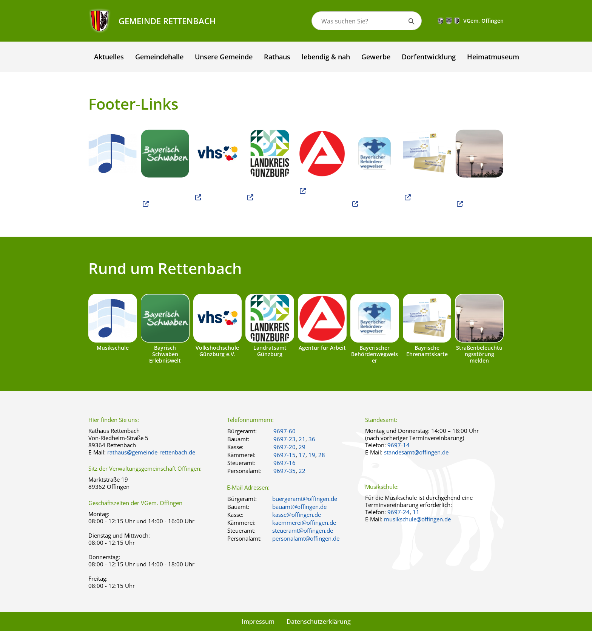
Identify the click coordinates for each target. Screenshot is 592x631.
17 (302, 455)
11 (416, 512)
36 (311, 439)
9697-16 (284, 463)
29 (302, 447)
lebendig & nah (326, 56)
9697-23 (284, 439)
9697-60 (284, 431)
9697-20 (284, 447)
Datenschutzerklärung (319, 621)
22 (302, 470)
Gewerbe (375, 56)
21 (302, 439)
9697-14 (398, 445)
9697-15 (284, 455)
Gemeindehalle (159, 56)
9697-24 (398, 512)
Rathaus (277, 56)
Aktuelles (109, 56)
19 (311, 455)
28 (321, 455)
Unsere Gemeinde (224, 56)
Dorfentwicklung (429, 56)
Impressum (258, 621)
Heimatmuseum (493, 56)
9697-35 (284, 470)
